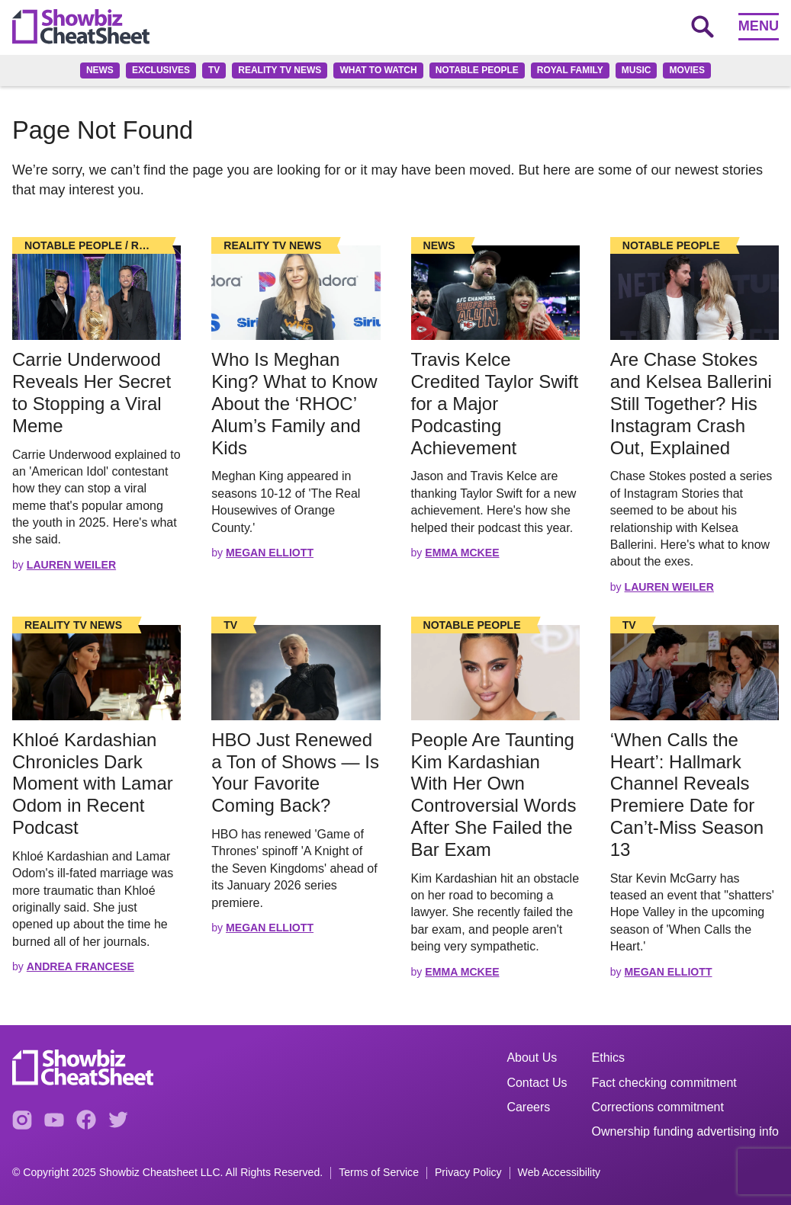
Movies (687, 70)
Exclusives (161, 70)
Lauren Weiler (71, 565)
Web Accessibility (559, 1172)
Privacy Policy (468, 1172)
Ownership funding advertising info (685, 1131)
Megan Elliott (270, 552)
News (100, 70)
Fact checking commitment (664, 1082)
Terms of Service (379, 1172)
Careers (528, 1107)
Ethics (608, 1057)
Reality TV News (279, 70)
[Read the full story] (96, 292)
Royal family (570, 70)
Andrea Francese (80, 966)
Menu (758, 26)
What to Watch (377, 70)
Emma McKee (462, 552)
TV (214, 70)
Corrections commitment (658, 1107)
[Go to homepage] (81, 26)
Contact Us (536, 1082)
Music (636, 70)
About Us (531, 1057)
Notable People (477, 70)
